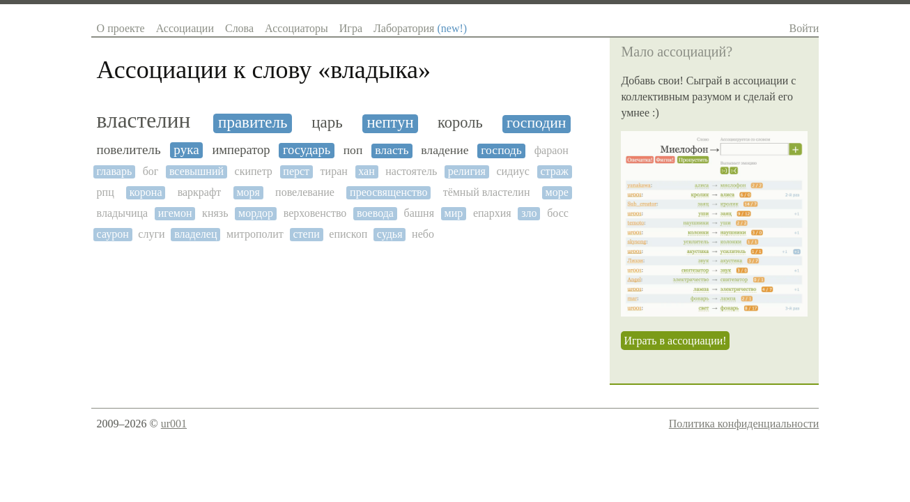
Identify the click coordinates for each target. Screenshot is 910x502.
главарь (114, 171)
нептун (390, 122)
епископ (348, 234)
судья (390, 234)
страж (554, 171)
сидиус (512, 171)
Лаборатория (420, 28)
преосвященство (388, 192)
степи (306, 234)
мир (454, 213)
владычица (122, 213)
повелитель (129, 149)
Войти (804, 28)
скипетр (253, 171)
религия (467, 171)
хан (366, 171)
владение (444, 150)
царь (327, 122)
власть (391, 150)
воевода (375, 213)
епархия (492, 213)
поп (353, 150)
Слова (239, 28)
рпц (105, 192)
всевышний (196, 171)
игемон (175, 213)
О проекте (121, 28)
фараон (551, 150)
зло (529, 213)
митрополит (255, 234)
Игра (350, 28)
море (557, 192)
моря (247, 192)
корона (146, 192)
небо (423, 234)
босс (558, 213)
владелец (195, 234)
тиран (334, 171)
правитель (252, 122)
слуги (151, 234)
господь (501, 150)
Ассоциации (185, 28)
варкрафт (200, 192)
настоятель (411, 171)
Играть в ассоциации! (675, 341)
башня (419, 213)
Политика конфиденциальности (744, 423)
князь (215, 213)
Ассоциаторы (296, 28)
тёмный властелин (486, 192)
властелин (144, 120)
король (460, 122)
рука (186, 149)
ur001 (174, 423)
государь (306, 150)
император (241, 150)
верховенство (315, 213)
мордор (255, 213)
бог (151, 171)
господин (536, 123)
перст (296, 171)
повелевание (304, 192)
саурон (113, 234)
